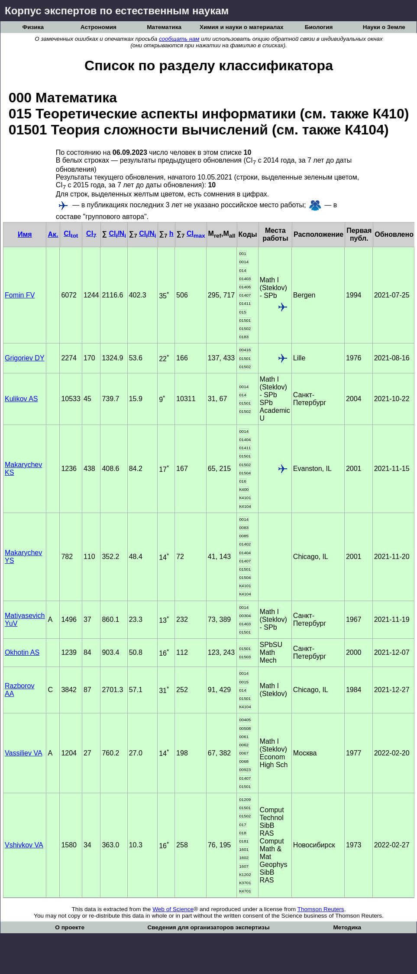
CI (71, 233)
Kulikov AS (21, 398)
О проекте (69, 927)
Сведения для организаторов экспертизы (208, 927)
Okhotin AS (22, 652)
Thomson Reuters (320, 909)
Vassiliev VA (23, 753)
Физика (33, 27)
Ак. (53, 234)
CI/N (117, 233)
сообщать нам (179, 39)
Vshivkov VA (24, 845)
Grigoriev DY (25, 358)
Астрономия (98, 27)
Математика (164, 27)
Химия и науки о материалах (242, 27)
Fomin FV (20, 295)
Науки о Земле (384, 27)
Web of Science (173, 909)
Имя (25, 234)
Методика (347, 927)
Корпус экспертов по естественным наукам (117, 10)
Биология (319, 27)
